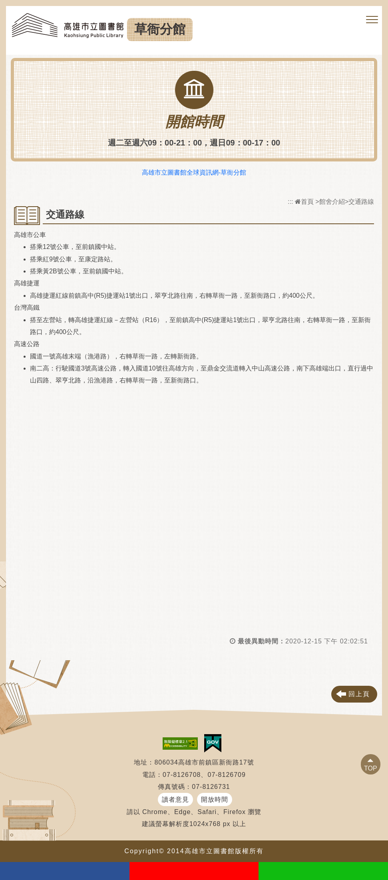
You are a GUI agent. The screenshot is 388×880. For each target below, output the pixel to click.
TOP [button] (370, 768)
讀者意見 (175, 799)
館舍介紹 (332, 201)
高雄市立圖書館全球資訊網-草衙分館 (194, 172)
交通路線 (361, 201)
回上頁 (359, 694)
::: (290, 201)
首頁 (304, 201)
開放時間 (214, 799)
